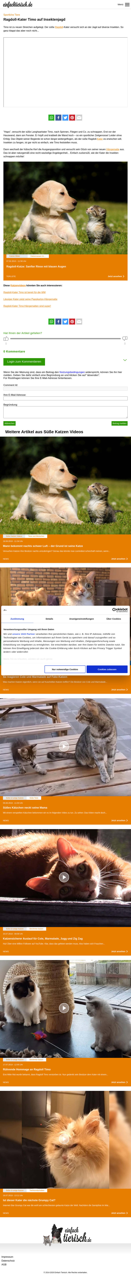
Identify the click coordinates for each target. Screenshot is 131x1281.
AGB (4, 1264)
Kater (100, 139)
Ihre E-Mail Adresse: (14, 395)
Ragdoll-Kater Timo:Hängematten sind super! (27, 306)
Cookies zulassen (107, 669)
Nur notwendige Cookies (65, 669)
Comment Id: (10, 385)
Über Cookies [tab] (113, 618)
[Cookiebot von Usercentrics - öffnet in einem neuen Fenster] (115, 610)
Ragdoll (59, 27)
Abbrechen (9, 423)
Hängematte (112, 149)
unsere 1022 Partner (23, 634)
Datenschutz (8, 1260)
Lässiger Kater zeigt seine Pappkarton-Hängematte (30, 299)
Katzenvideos (18, 285)
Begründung (10, 404)
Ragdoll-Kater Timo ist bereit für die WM (24, 292)
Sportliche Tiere (11, 15)
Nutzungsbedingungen (72, 372)
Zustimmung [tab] (17, 618)
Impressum (7, 1257)
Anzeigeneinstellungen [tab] (81, 618)
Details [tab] (49, 618)
